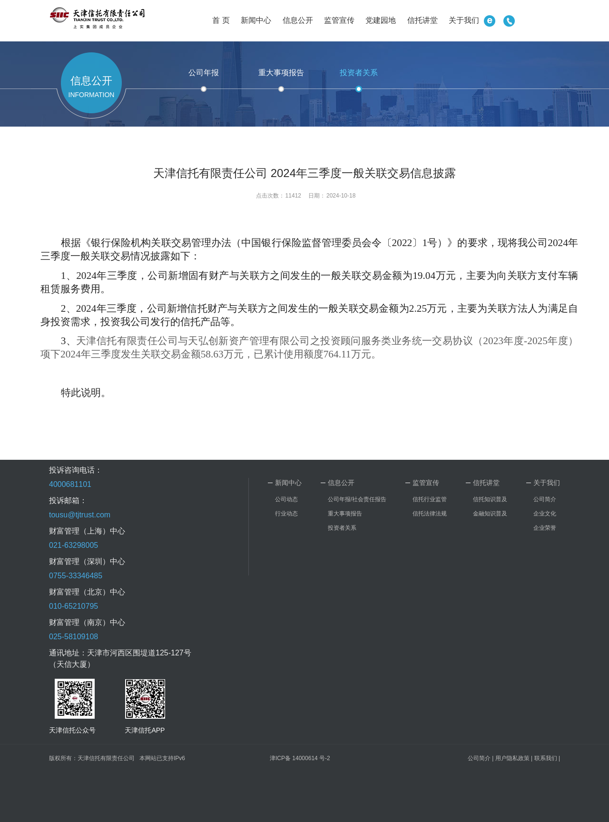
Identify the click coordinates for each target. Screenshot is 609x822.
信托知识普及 (490, 499)
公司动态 (286, 499)
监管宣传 (339, 20)
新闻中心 (256, 20)
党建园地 (380, 20)
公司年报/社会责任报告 (357, 499)
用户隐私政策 (512, 758)
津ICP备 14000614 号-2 (300, 758)
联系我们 (545, 758)
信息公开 (298, 20)
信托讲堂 (422, 20)
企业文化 (544, 513)
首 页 (220, 20)
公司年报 (203, 73)
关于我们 (464, 20)
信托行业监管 (430, 499)
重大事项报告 (281, 73)
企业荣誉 (544, 528)
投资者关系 (359, 73)
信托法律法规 (430, 513)
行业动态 (286, 513)
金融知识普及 (490, 513)
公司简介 (544, 499)
